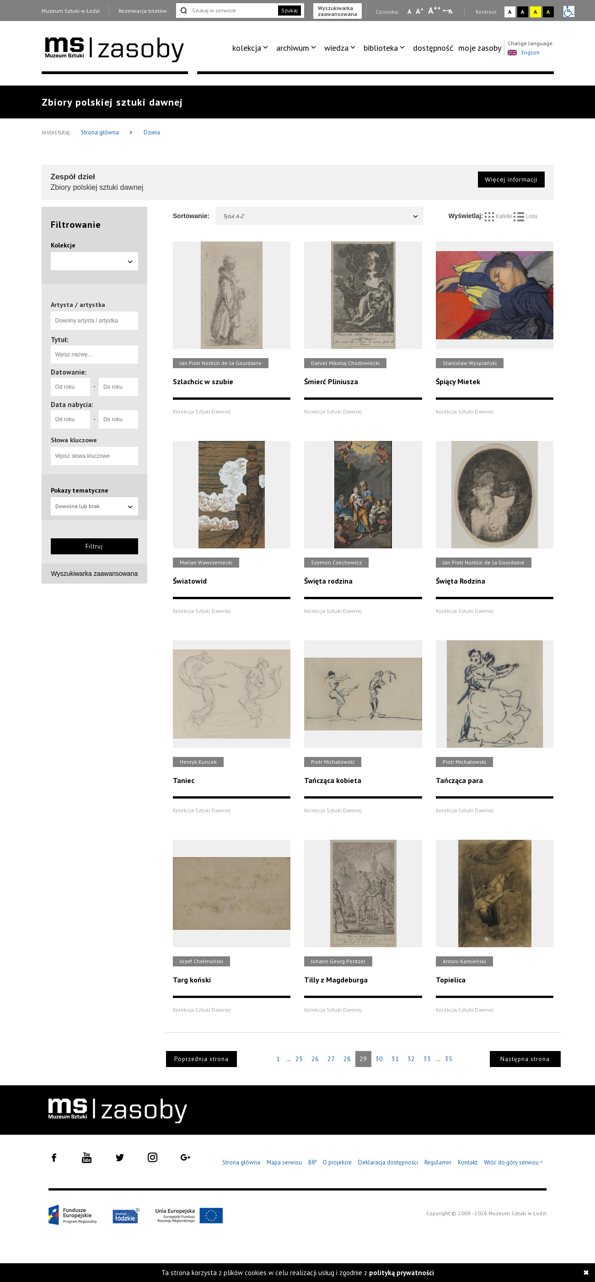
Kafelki (499, 216)
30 (379, 1059)
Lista (525, 216)
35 (448, 1059)
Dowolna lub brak (94, 506)
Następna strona (525, 1059)
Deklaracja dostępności (388, 1162)
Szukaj (289, 10)
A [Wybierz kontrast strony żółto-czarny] (535, 11)
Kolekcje (63, 245)
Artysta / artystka (78, 304)
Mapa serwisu (284, 1162)
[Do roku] (118, 387)
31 (395, 1059)
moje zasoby (479, 48)
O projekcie (337, 1162)
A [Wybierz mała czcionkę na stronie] (409, 11)
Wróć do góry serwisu (513, 1163)
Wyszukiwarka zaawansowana (337, 11)
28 (347, 1059)
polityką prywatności (401, 1272)
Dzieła (152, 132)
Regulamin (437, 1162)
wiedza (336, 48)
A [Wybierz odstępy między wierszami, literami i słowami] (451, 11)
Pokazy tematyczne (79, 490)
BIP (312, 1162)
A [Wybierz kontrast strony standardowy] (509, 11)
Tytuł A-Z (321, 216)
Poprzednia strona (201, 1059)
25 (299, 1059)
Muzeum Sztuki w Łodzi (71, 10)
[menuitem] (251, 48)
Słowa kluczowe (74, 440)
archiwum (292, 48)
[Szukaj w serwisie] (226, 10)
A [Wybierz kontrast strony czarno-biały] (522, 11)
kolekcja (246, 48)
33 (427, 1059)
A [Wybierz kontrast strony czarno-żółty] (548, 11)
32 (411, 1059)
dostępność (433, 48)
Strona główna (100, 132)
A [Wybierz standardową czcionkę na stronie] (419, 11)
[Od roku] (70, 387)
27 (331, 1059)
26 (315, 1059)
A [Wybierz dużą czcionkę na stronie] (434, 10)
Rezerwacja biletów (142, 10)
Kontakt (467, 1162)
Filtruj (94, 546)
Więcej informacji (511, 179)
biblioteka (381, 48)
